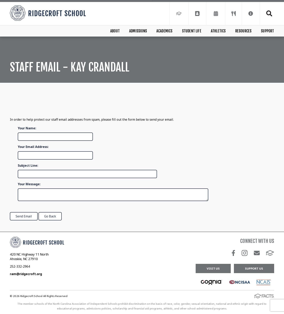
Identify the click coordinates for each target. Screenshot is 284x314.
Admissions (138, 31)
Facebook (233, 253)
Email (257, 253)
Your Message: (29, 184)
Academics (164, 31)
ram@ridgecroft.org (26, 274)
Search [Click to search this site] (269, 13)
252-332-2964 (20, 266)
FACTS (270, 253)
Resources (243, 31)
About (115, 31)
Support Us (254, 268)
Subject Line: (28, 165)
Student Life (191, 31)
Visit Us (213, 268)
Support (267, 31)
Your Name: (27, 128)
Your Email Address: (33, 147)
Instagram (245, 253)
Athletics (218, 31)
